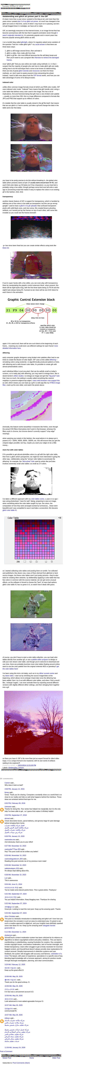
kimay (7, 792)
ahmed (7, 818)
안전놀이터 (9, 1008)
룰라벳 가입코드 (11, 980)
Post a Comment (6, 1051)
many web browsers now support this (46, 380)
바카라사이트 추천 (11, 887)
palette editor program (40, 659)
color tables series (37, 499)
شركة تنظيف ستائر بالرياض (14, 1039)
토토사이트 (9, 999)
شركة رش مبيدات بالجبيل (13, 832)
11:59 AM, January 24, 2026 (15, 1047)
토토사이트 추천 (11, 897)
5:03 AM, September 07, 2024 (16, 913)
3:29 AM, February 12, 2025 (15, 964)
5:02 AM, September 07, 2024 (16, 894)
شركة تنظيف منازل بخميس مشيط (16, 1025)
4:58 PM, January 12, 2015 (14, 789)
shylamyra (8, 935)
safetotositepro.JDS (12, 868)
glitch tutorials (24, 71)
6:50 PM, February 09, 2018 (15, 803)
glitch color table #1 (10, 510)
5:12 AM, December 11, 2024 (15, 932)
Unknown (8, 807)
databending (12, 768)
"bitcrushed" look (28, 461)
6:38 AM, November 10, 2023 (15, 855)
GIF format (37, 75)
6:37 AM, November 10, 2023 (15, 846)
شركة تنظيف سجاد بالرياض (14, 1036)
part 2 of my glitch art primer (28, 21)
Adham (7, 1018)
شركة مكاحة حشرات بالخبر (14, 1023)
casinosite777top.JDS (13, 849)
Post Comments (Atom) (21, 1063)
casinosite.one (10, 839)
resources (36, 71)
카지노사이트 (10, 989)
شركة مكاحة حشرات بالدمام (14, 1020)
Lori (6, 878)
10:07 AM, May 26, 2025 (13, 1005)
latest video (9, 676)
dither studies (19, 376)
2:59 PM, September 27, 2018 (16, 815)
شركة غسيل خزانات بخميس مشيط (17, 1030)
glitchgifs (24, 42)
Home (31, 1058)
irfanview (38, 58)
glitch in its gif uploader (28, 206)
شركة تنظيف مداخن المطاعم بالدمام (17, 1032)
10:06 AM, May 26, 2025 (13, 976)
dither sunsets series (46, 673)
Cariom (7, 783)
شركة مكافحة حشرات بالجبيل (15, 830)
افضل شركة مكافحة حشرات (14, 825)
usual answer (40, 44)
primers (21, 768)
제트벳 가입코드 (11, 968)
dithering (53, 360)
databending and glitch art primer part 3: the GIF (25, 16)
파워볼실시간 (10, 907)
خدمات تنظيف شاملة (12, 1041)
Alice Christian (10, 916)
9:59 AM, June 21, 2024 (13, 884)
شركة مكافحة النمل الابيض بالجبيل (16, 828)
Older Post (56, 1058)
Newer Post (7, 1058)
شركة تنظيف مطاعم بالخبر (14, 1034)
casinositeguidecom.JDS (14, 859)
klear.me (6, 248)
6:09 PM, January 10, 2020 (14, 836)
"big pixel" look (54, 376)
